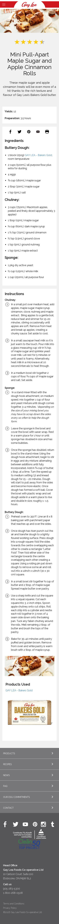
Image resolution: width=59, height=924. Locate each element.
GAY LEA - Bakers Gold (38, 155)
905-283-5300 (11, 888)
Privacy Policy (10, 908)
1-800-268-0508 (13, 892)
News (6, 775)
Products (9, 753)
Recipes (7, 764)
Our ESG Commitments (16, 797)
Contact (8, 808)
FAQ (5, 786)
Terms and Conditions (13, 903)
